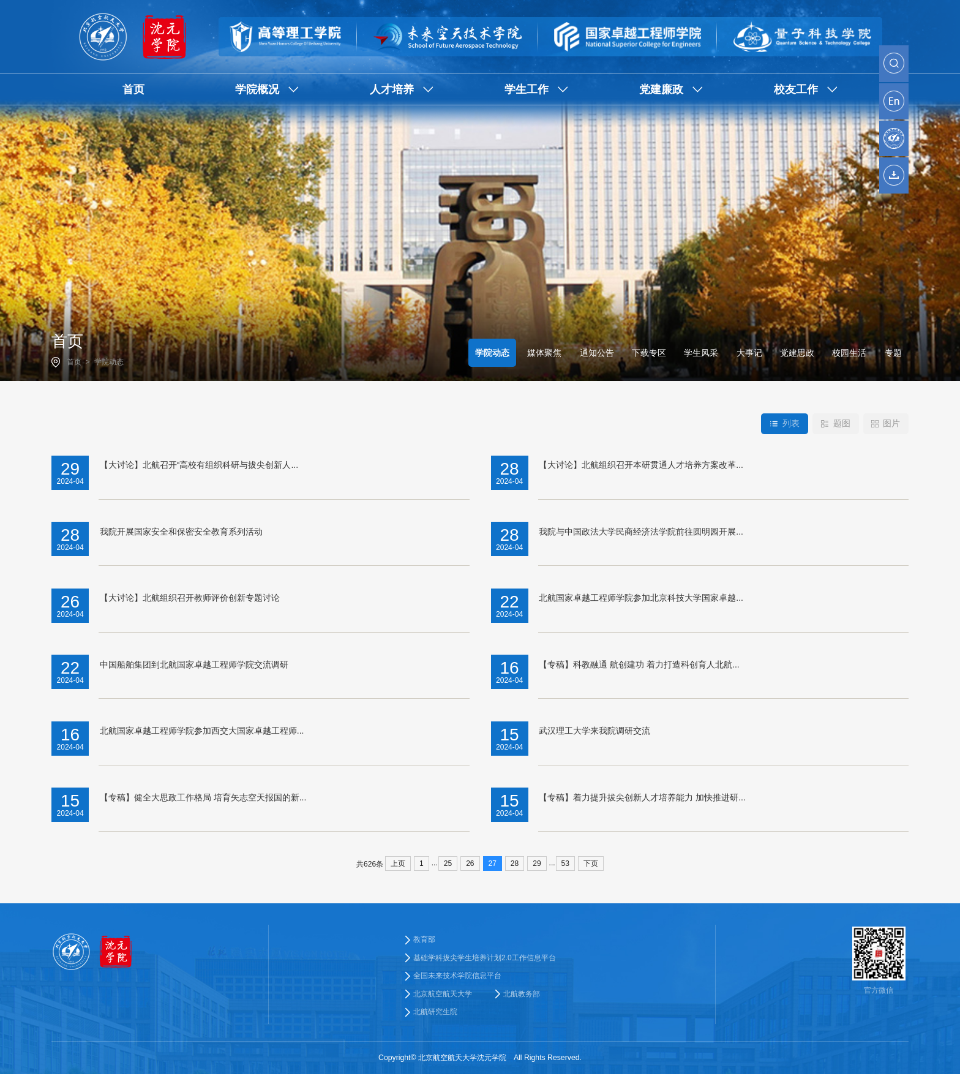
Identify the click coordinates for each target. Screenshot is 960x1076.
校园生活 (849, 353)
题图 (835, 424)
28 (515, 863)
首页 (74, 362)
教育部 (424, 939)
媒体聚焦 (544, 353)
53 (565, 863)
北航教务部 (521, 995)
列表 (783, 424)
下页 (590, 863)
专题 (893, 353)
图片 (885, 424)
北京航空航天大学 (442, 995)
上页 (398, 863)
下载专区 (649, 353)
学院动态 (109, 362)
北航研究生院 (435, 1013)
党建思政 (797, 353)
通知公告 (597, 353)
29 (537, 863)
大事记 (749, 353)
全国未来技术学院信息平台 (457, 977)
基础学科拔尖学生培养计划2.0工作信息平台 (484, 958)
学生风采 (701, 353)
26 (470, 863)
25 (448, 863)
